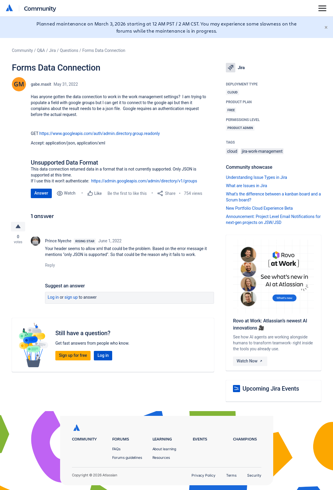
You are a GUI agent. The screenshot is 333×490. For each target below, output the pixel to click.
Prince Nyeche (58, 240)
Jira (52, 50)
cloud (232, 151)
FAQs (116, 449)
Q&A (41, 50)
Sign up (71, 297)
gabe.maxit (41, 84)
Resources (161, 457)
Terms (231, 475)
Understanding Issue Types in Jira (256, 177)
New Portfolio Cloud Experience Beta (259, 208)
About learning (164, 449)
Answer (41, 193)
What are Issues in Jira (246, 185)
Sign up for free (73, 355)
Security (254, 475)
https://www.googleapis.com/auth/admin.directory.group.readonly (99, 133)
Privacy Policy (203, 475)
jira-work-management (262, 151)
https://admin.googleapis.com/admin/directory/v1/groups (144, 181)
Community (40, 8)
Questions (69, 50)
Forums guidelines (127, 457)
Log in (53, 297)
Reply (50, 265)
